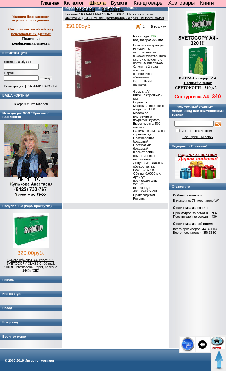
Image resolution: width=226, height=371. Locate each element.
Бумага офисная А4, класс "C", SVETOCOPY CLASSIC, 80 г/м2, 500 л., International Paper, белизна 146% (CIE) (30, 265)
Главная (50, 3)
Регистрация (13, 86)
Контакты (113, 9)
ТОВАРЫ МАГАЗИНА (96, 14)
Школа (97, 3)
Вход (46, 78)
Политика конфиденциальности (31, 40)
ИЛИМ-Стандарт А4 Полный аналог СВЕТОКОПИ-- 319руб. (196, 83)
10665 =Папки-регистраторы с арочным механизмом (124, 18)
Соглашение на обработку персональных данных (31, 31)
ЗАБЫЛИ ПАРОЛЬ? (42, 86)
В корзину (158, 26)
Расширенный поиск (197, 137)
